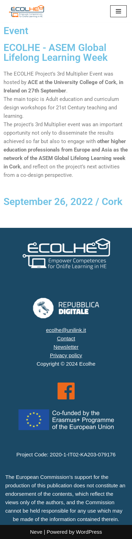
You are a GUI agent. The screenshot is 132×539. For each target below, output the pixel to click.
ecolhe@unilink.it (66, 330)
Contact (66, 338)
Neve (36, 532)
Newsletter (66, 347)
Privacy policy (66, 355)
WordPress (89, 532)
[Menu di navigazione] (118, 11)
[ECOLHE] (26, 11)
